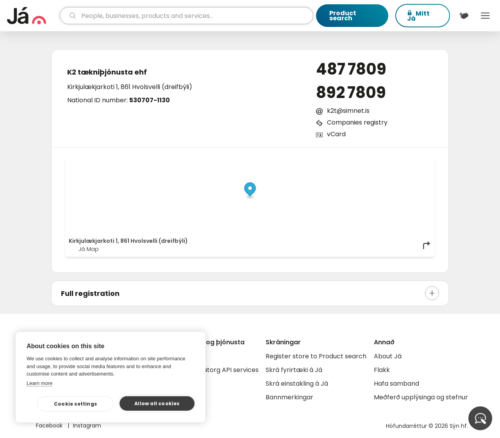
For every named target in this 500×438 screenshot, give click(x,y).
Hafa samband (396, 383)
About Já (388, 356)
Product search (342, 16)
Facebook (50, 425)
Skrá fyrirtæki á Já (294, 369)
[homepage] (32, 15)
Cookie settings (75, 404)
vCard (336, 134)
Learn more (39, 383)
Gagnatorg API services (222, 369)
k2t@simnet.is (348, 110)
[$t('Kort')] (463, 15)
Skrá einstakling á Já (297, 383)
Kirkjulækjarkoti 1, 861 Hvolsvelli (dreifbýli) (129, 86)
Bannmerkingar (289, 397)
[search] (186, 15)
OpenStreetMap (378, 161)
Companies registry (357, 122)
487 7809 (351, 69)
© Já (351, 161)
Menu (485, 15)
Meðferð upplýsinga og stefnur (421, 397)
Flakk (382, 369)
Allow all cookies (156, 403)
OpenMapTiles (416, 161)
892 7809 (351, 92)
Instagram (87, 425)
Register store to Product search (316, 356)
